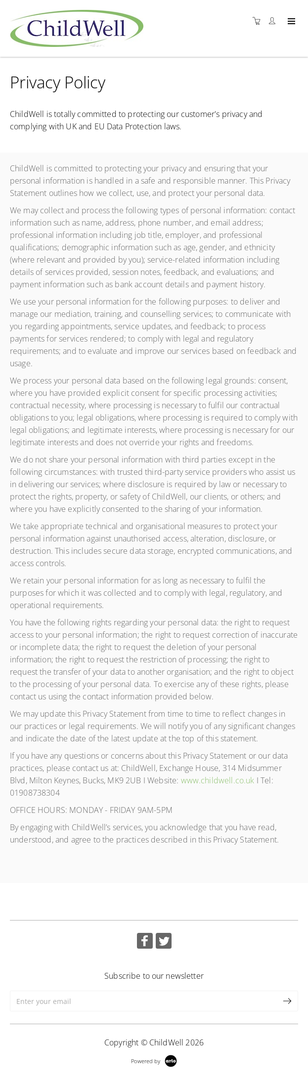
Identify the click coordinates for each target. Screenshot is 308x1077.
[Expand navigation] (290, 22)
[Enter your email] (143, 1001)
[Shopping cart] (259, 21)
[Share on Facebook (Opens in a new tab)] (145, 942)
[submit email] (287, 1001)
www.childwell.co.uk (218, 780)
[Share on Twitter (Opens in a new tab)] (164, 942)
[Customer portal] (274, 21)
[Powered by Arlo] (153, 1060)
